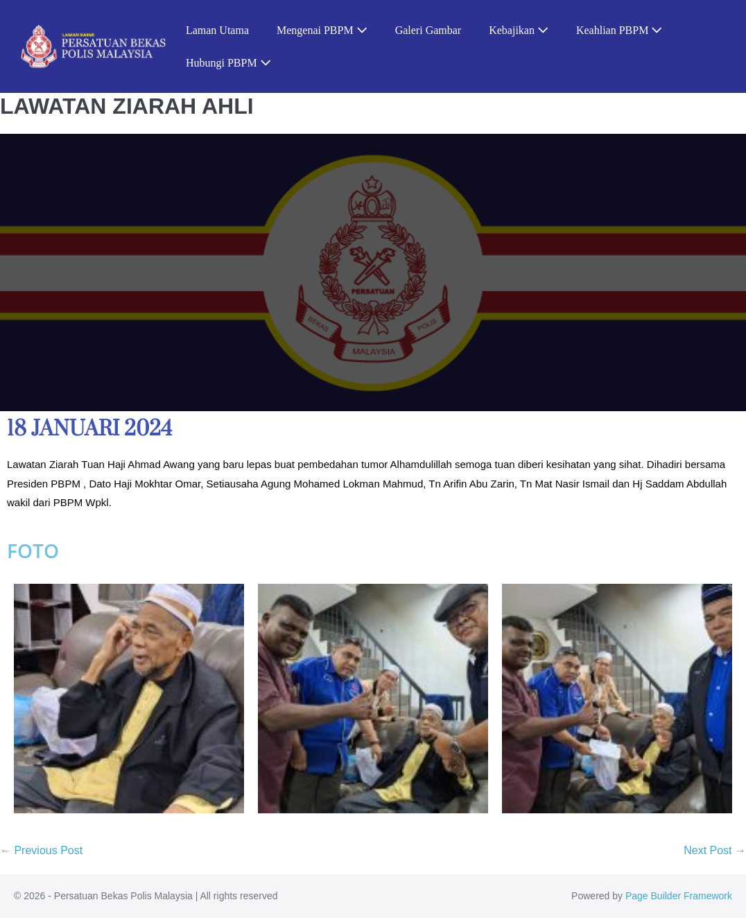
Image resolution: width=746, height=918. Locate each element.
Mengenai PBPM (322, 30)
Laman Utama (217, 30)
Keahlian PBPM (619, 30)
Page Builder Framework (678, 895)
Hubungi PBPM (228, 63)
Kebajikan (518, 30)
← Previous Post (41, 850)
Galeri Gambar (428, 30)
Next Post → (715, 850)
